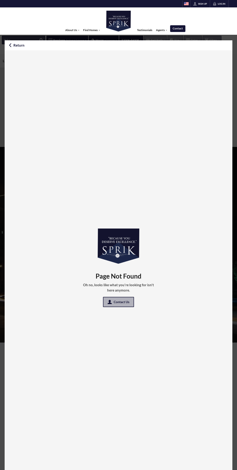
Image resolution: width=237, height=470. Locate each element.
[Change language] (186, 3)
